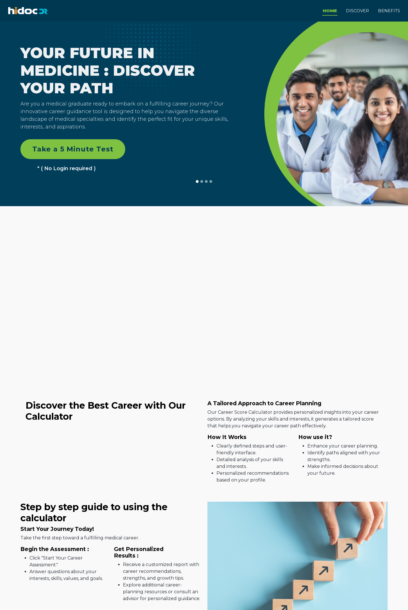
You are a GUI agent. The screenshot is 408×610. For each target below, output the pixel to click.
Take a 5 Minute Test (72, 148)
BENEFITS (389, 10)
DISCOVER (357, 10)
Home (330, 10)
